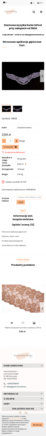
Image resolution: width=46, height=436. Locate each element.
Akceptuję (37, 425)
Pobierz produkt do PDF (14, 181)
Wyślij (20, 202)
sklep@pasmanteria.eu (16, 386)
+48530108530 (13, 383)
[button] (39, 3)
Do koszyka (10, 147)
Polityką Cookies (15, 418)
